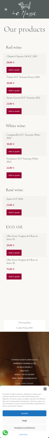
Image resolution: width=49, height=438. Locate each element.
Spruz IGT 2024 (15, 199)
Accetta (24, 413)
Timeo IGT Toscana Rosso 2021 (23, 77)
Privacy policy (25, 322)
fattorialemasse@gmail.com (27, 378)
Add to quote (14, 70)
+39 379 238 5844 (28, 374)
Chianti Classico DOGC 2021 (22, 56)
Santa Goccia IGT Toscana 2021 (23, 97)
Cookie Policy (23, 434)
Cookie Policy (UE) (24, 327)
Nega (24, 420)
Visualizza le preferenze (24, 428)
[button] (45, 389)
